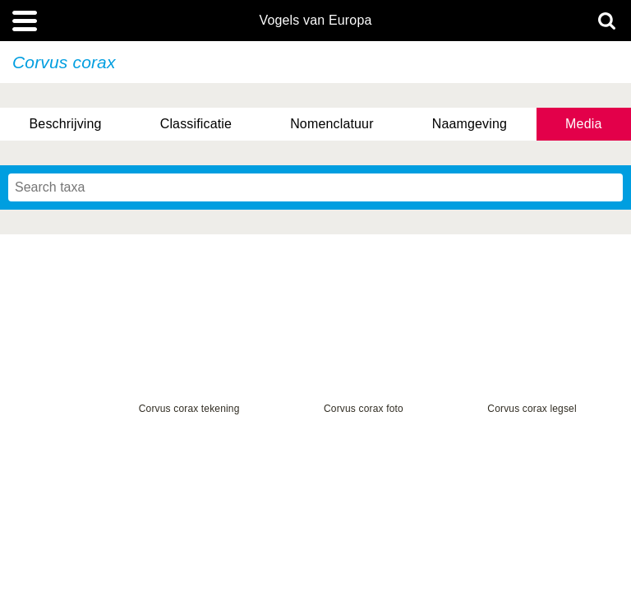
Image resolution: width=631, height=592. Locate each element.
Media (583, 124)
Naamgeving (469, 124)
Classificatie (196, 124)
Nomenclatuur (332, 124)
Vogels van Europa (315, 20)
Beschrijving (66, 124)
